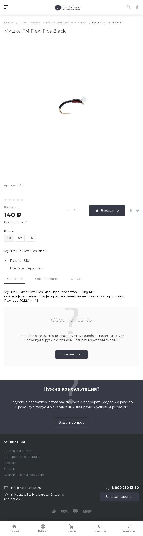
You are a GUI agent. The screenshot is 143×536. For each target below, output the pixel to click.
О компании (14, 442)
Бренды (10, 463)
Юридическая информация (24, 475)
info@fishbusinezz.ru (26, 488)
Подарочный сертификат (23, 457)
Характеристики (47, 279)
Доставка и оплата (18, 451)
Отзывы (76, 279)
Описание (14, 279)
